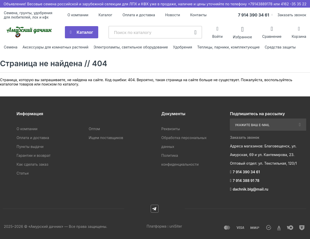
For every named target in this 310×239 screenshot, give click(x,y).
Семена (10, 47)
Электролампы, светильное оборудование (130, 47)
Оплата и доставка (138, 15)
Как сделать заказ (32, 164)
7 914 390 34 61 (253, 15)
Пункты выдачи (30, 146)
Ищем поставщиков (106, 137)
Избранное (242, 37)
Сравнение (271, 36)
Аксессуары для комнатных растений (55, 47)
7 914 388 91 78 (246, 180)
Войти (217, 36)
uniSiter (175, 226)
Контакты (198, 15)
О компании (77, 15)
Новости (172, 15)
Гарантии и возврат (33, 155)
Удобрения (182, 47)
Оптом (94, 129)
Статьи (23, 173)
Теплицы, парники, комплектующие (228, 47)
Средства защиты (280, 47)
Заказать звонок (291, 15)
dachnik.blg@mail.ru (250, 189)
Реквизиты (170, 129)
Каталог (105, 15)
